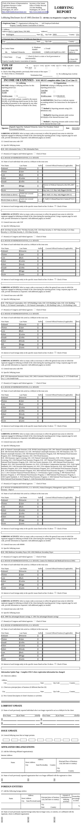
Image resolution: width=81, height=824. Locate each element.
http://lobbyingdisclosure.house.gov (14, 12)
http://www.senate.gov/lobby (39, 12)
